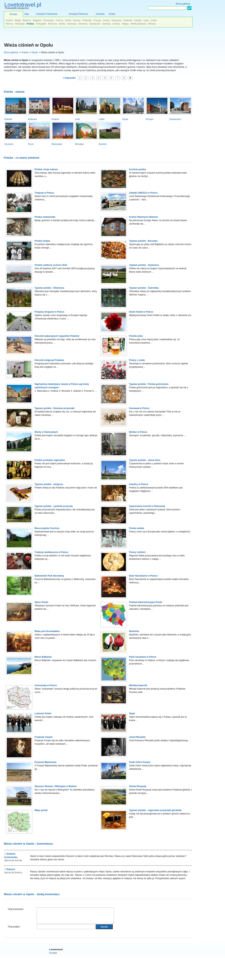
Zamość (103, 144)
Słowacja (71, 23)
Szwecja (106, 23)
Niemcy (9, 23)
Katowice (32, 119)
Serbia (62, 23)
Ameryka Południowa (46, 14)
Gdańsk (8, 119)
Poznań (149, 119)
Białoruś (27, 20)
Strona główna (11, 52)
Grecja (106, 20)
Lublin (102, 119)
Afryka (112, 14)
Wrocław (79, 144)
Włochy (152, 23)
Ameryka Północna (78, 14)
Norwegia (20, 23)
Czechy (59, 20)
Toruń (31, 144)
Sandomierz (175, 119)
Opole (35, 52)
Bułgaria (37, 20)
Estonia (76, 20)
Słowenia (82, 23)
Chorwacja (48, 20)
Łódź (77, 119)
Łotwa (154, 20)
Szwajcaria (94, 23)
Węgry (125, 23)
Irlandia (138, 20)
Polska (25, 52)
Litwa (146, 20)
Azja (26, 14)
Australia (100, 14)
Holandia (127, 20)
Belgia (18, 20)
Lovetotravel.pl (22, 5)
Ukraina (116, 23)
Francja (97, 20)
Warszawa (57, 144)
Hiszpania (116, 20)
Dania (68, 20)
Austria (9, 20)
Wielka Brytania (138, 23)
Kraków (55, 119)
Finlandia (87, 20)
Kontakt (53, 955)
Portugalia (41, 23)
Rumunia (52, 23)
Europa (13, 14)
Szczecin (8, 144)
